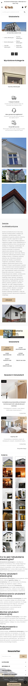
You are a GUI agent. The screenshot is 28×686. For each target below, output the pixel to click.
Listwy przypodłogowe (21, 348)
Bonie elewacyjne (8, 42)
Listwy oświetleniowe (7, 365)
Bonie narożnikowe (7, 354)
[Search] (12, 12)
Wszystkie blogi (22, 448)
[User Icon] (22, 7)
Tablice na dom (20, 360)
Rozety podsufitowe (7, 359)
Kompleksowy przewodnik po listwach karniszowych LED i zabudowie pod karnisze (14, 404)
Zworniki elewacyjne (7, 46)
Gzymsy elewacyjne (19, 37)
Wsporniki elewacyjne (19, 46)
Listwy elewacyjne (9, 37)
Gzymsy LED (14, 437)
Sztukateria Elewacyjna (14, 33)
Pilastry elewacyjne (19, 41)
